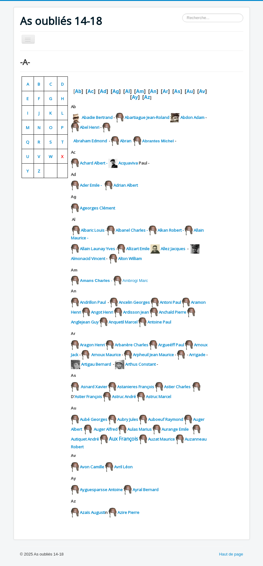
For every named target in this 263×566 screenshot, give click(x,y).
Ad (103, 91)
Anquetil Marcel (123, 322)
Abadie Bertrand (97, 117)
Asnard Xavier (94, 386)
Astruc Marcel (159, 396)
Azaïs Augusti (92, 512)
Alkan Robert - (171, 230)
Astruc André (124, 396)
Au (189, 91)
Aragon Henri (93, 345)
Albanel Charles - (137, 230)
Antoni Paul (170, 302)
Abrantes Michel (158, 141)
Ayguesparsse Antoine (101, 489)
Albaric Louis (92, 230)
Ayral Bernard (145, 489)
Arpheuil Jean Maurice (153, 354)
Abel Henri (89, 127)
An (153, 91)
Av (202, 91)
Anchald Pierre (173, 312)
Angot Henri (102, 312)
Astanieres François (135, 386)
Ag (116, 91)
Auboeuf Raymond (166, 419)
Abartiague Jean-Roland (147, 117)
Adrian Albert (126, 185)
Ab (78, 91)
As (177, 91)
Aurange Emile (175, 429)
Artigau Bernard (97, 364)
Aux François (123, 438)
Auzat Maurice (161, 439)
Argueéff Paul (171, 345)
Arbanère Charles (132, 345)
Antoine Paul (159, 322)
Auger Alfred (105, 429)
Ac (91, 91)
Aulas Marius (139, 429)
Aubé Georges (93, 419)
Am (140, 91)
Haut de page (231, 554)
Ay (135, 97)
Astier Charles (177, 386)
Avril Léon (123, 467)
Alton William (130, 258)
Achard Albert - (94, 163)
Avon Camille (92, 467)
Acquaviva (128, 163)
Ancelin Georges (135, 302)
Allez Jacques (173, 248)
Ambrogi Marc (135, 280)
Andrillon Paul (93, 302)
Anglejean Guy (85, 322)
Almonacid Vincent (88, 258)
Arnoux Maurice (106, 354)
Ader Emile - (91, 185)
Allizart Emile (138, 248)
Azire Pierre (128, 512)
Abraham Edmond (90, 141)
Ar (165, 91)
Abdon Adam (192, 117)
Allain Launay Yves (97, 248)
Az (147, 97)
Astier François (88, 396)
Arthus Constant (140, 364)
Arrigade (197, 354)
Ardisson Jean (136, 312)
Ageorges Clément (97, 208)
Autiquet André (85, 439)
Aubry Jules (127, 419)
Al (127, 91)
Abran (126, 141)
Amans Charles (95, 280)
